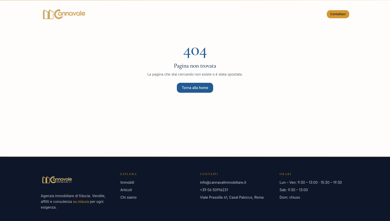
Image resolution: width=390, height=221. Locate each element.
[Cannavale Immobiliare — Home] (64, 14)
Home (125, 14)
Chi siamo (150, 14)
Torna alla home (195, 88)
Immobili (178, 14)
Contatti (285, 14)
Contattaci (338, 14)
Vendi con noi (210, 14)
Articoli (126, 190)
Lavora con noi (250, 14)
